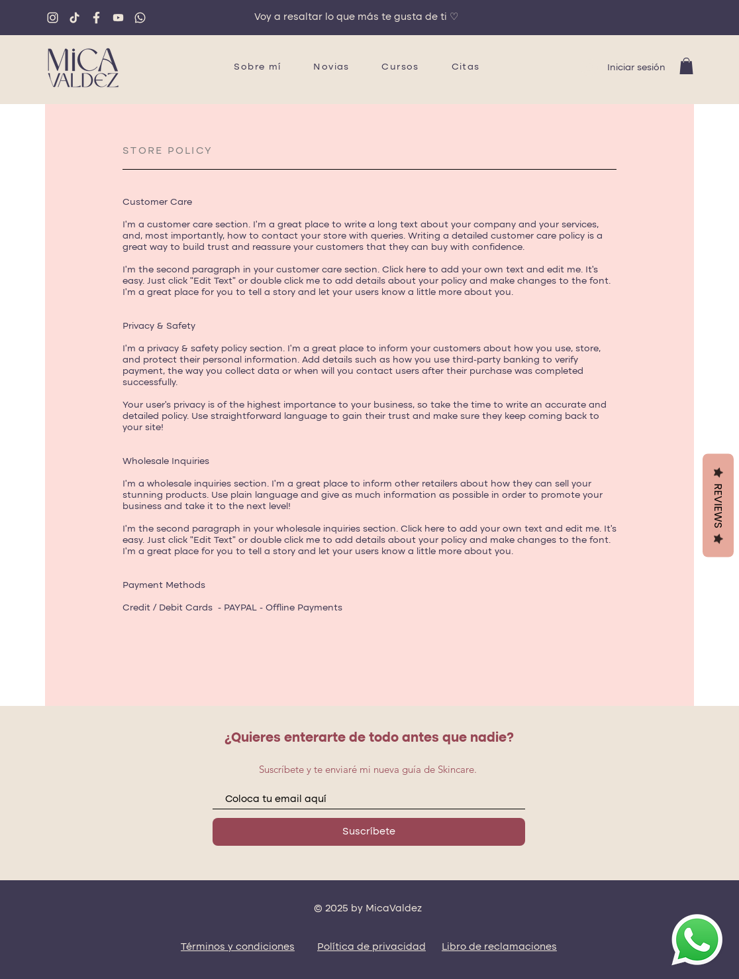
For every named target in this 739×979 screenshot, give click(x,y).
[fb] (96, 17)
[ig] (52, 17)
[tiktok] (74, 17)
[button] (686, 66)
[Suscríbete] (369, 832)
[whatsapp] (140, 17)
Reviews (718, 505)
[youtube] (118, 17)
